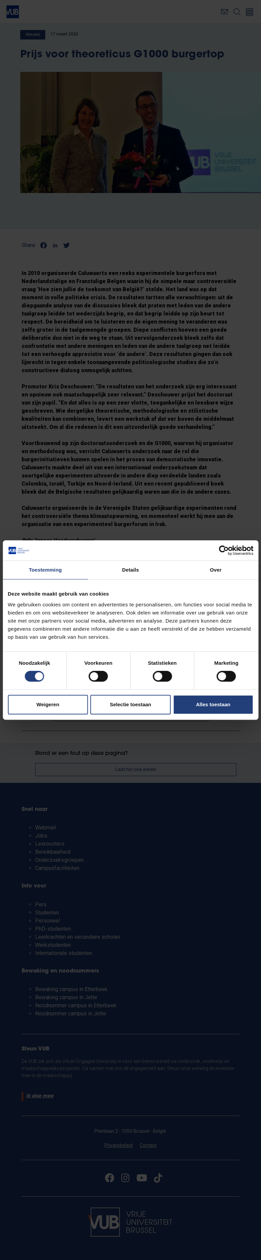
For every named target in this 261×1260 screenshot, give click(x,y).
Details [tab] (130, 570)
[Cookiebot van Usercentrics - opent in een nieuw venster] (223, 550)
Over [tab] (216, 570)
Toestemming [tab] (45, 570)
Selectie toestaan (130, 704)
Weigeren (47, 704)
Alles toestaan (213, 704)
